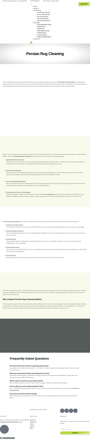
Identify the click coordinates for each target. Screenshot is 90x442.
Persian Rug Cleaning (43, 14)
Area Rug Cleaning (42, 16)
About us (36, 8)
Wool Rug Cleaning (42, 18)
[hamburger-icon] (31, 3)
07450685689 (7, 438)
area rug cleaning (49, 194)
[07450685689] (4, 429)
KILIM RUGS (40, 29)
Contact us (36, 39)
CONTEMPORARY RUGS (44, 24)
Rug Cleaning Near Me (43, 20)
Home (35, 6)
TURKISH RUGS (41, 33)
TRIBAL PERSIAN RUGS (44, 37)
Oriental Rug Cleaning (43, 12)
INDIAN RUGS (41, 26)
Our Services (37, 10)
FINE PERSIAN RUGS (43, 31)
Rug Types (36, 22)
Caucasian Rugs (42, 35)
